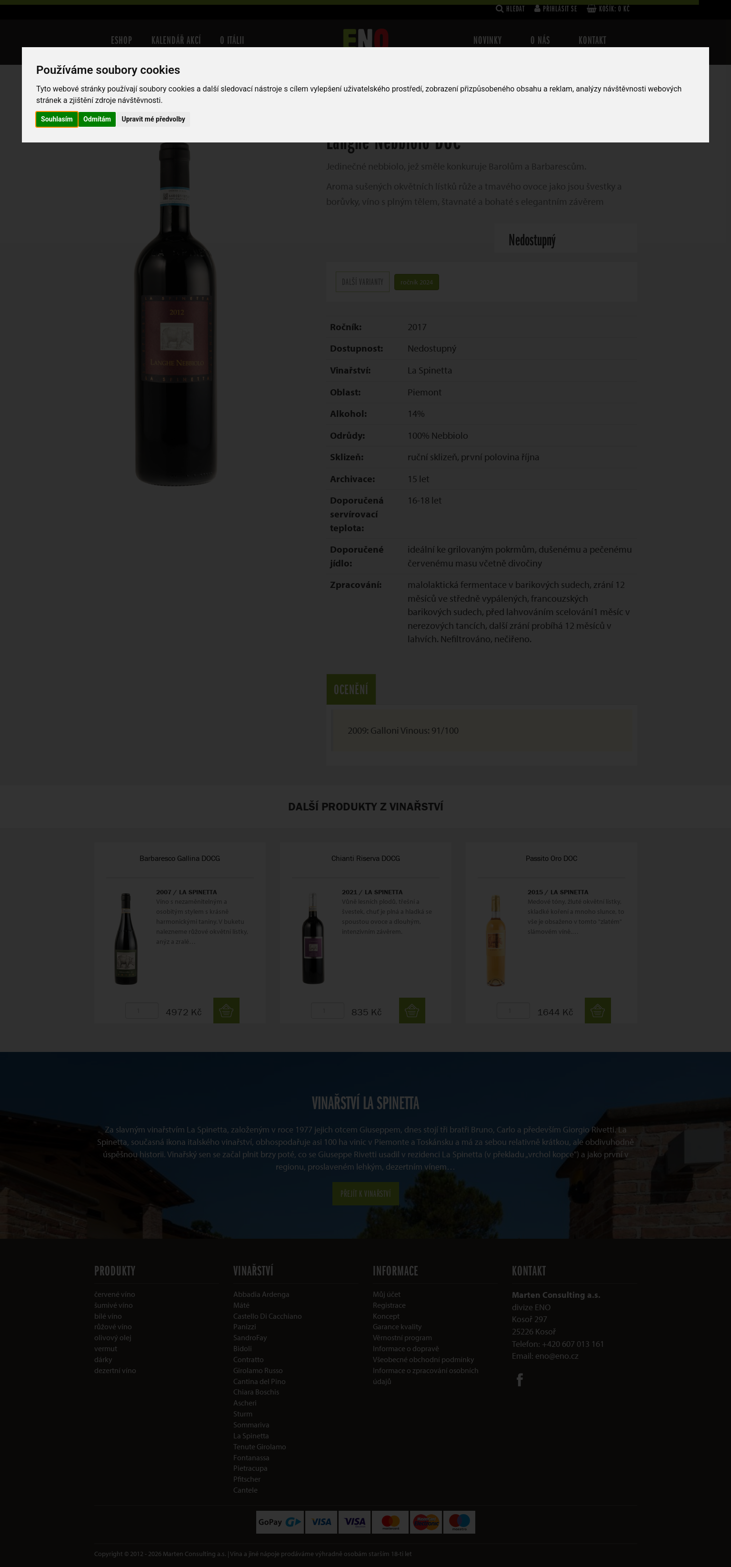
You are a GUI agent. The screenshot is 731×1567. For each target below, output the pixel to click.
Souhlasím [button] (57, 119)
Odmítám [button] (97, 119)
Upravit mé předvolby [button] (153, 119)
